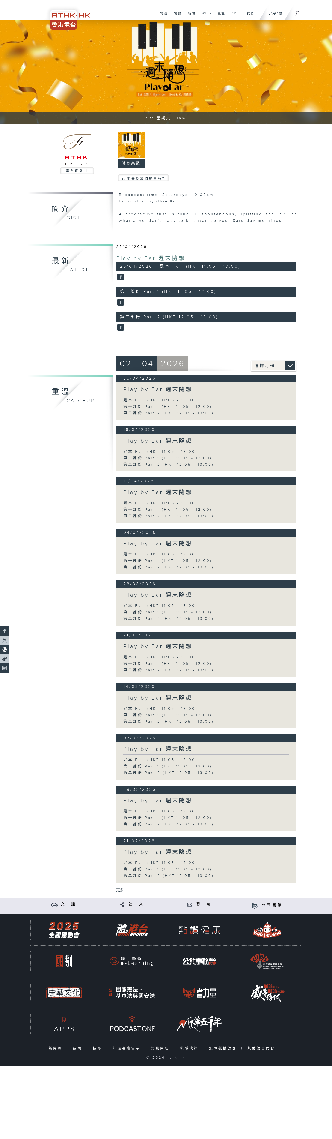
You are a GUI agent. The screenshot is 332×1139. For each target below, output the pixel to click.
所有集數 (131, 163)
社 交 (136, 904)
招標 (98, 1048)
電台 (176, 16)
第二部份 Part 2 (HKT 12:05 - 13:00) (168, 413)
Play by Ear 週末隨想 (150, 258)
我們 (248, 16)
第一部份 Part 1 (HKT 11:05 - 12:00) (167, 407)
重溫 (219, 16)
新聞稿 (57, 1048)
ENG (272, 13)
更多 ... (121, 890)
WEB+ (205, 16)
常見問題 (161, 1048)
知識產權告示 (127, 1048)
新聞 (189, 16)
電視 (162, 16)
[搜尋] (297, 12)
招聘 (78, 1048)
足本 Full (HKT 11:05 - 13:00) (160, 400)
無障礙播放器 (224, 1048)
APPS (234, 16)
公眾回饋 (272, 905)
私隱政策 (190, 1048)
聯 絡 (204, 904)
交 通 (69, 904)
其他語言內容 (262, 1048)
